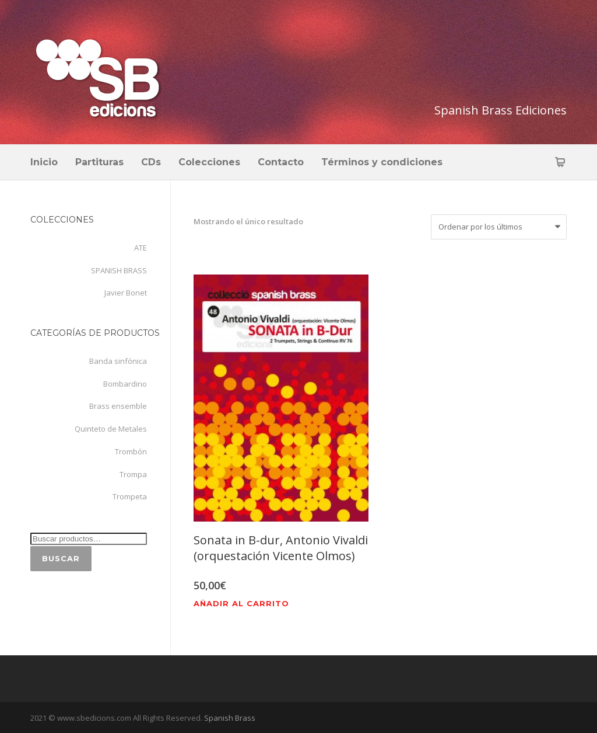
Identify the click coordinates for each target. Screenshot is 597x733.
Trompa (133, 474)
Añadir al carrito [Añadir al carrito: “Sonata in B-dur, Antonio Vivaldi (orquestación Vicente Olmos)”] (241, 603)
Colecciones (209, 162)
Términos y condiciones (382, 162)
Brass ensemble (118, 406)
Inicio (44, 162)
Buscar (61, 558)
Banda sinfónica (118, 361)
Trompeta (130, 496)
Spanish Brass (228, 718)
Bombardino (125, 383)
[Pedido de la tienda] (499, 226)
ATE (140, 247)
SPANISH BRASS (119, 270)
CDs (151, 162)
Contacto (281, 162)
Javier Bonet (125, 292)
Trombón (131, 451)
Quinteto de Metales (111, 428)
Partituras (99, 162)
